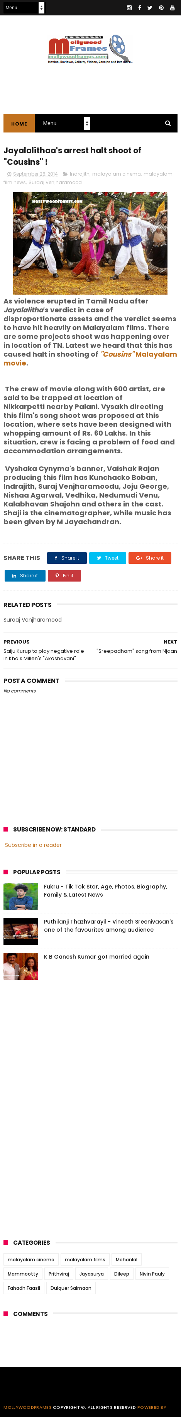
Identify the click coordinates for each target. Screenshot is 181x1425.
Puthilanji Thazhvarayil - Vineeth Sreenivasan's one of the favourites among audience (109, 934)
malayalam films (85, 1267)
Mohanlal (126, 1267)
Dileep (121, 1282)
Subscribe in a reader (33, 853)
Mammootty (23, 1282)
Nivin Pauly (152, 1282)
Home (19, 127)
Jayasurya (92, 1282)
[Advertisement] (61, 1115)
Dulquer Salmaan (71, 1296)
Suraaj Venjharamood (55, 190)
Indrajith (80, 182)
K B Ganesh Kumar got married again (96, 965)
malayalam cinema (116, 182)
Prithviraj (59, 1282)
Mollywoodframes (27, 1415)
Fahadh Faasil (24, 1296)
